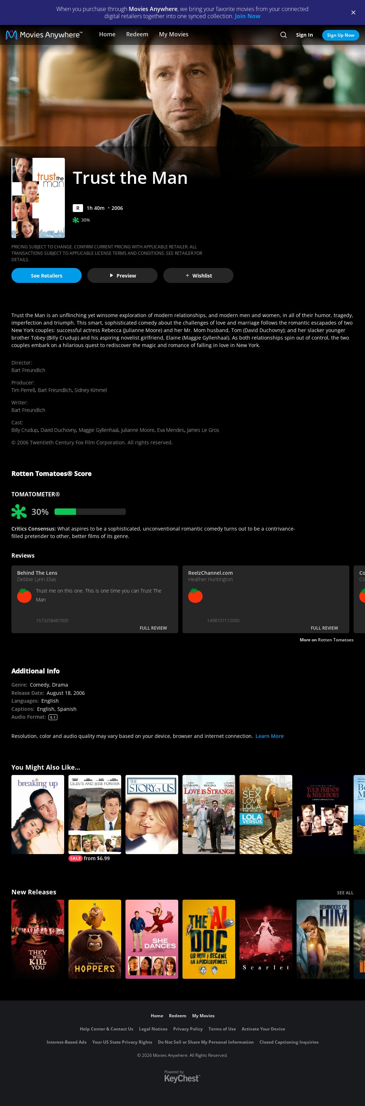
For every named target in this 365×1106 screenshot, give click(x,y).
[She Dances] (151, 939)
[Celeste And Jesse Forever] (94, 818)
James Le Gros (203, 430)
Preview (122, 275)
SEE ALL (345, 893)
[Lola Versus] (266, 814)
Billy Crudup (24, 430)
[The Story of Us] (151, 814)
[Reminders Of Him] (323, 939)
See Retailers (46, 275)
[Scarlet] (266, 939)
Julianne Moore (137, 430)
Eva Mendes (170, 430)
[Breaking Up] (37, 814)
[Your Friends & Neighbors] (323, 814)
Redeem (137, 34)
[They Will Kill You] (37, 939)
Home (107, 34)
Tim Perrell (23, 390)
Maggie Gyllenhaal (98, 430)
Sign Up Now (340, 35)
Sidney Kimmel (90, 390)
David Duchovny (58, 430)
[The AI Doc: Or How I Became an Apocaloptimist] (208, 939)
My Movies (174, 34)
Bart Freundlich (28, 370)
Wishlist (198, 275)
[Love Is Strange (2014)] (208, 814)
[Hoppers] (94, 939)
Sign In (304, 34)
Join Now (248, 16)
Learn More (270, 736)
